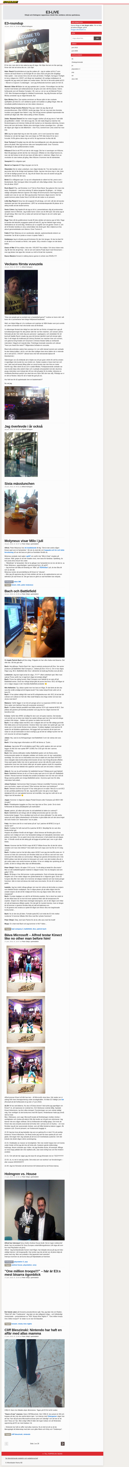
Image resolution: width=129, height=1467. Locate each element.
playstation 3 (19, 1262)
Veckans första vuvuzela (24, 264)
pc (72, 65)
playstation (27, 1265)
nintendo (26, 1434)
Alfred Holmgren (27, 26)
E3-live (52, 12)
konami (14, 1324)
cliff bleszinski (16, 1434)
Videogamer (52, 1416)
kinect (13, 585)
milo (18, 585)
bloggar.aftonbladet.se (78, 29)
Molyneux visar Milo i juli (24, 541)
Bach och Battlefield (20, 591)
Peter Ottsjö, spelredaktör (30, 544)
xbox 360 (17, 582)
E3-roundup (14, 23)
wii (72, 75)
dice (34, 929)
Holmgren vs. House (20, 1174)
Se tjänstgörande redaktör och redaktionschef (21, 1458)
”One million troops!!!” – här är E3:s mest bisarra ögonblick (33, 1272)
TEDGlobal (43, 567)
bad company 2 (17, 929)
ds (72, 59)
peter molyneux (27, 585)
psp (26, 1262)
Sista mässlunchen (19, 483)
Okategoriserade (77, 62)
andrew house (16, 1265)
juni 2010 (75, 47)
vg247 (28, 556)
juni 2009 (75, 51)
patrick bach (41, 929)
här (62, 1099)
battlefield (28, 929)
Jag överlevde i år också (24, 426)
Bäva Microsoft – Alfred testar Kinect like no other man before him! (33, 936)
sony (34, 1265)
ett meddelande (30, 548)
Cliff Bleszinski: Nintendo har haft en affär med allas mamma (33, 1331)
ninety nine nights (25, 1324)
